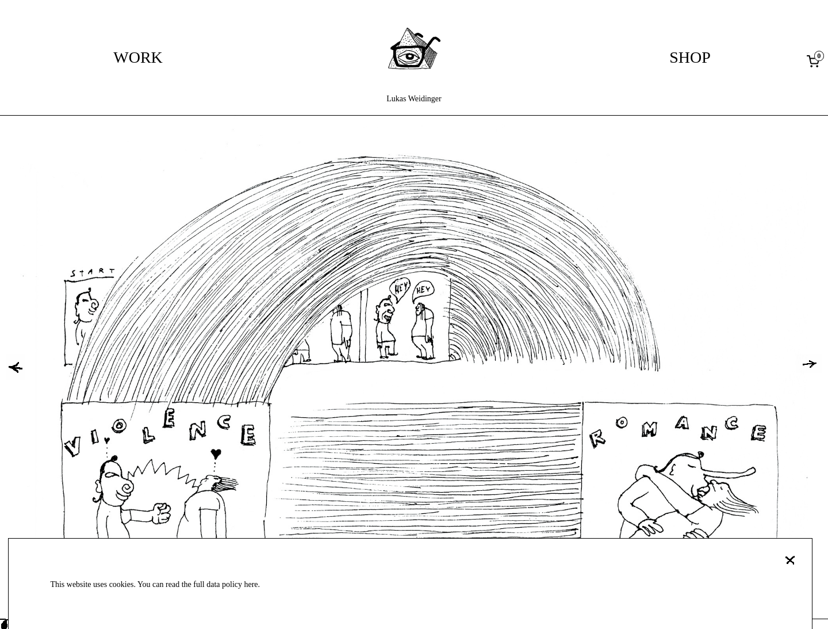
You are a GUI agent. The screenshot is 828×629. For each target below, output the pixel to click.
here (251, 584)
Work (138, 57)
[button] (15, 367)
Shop (690, 57)
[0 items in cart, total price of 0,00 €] (815, 61)
